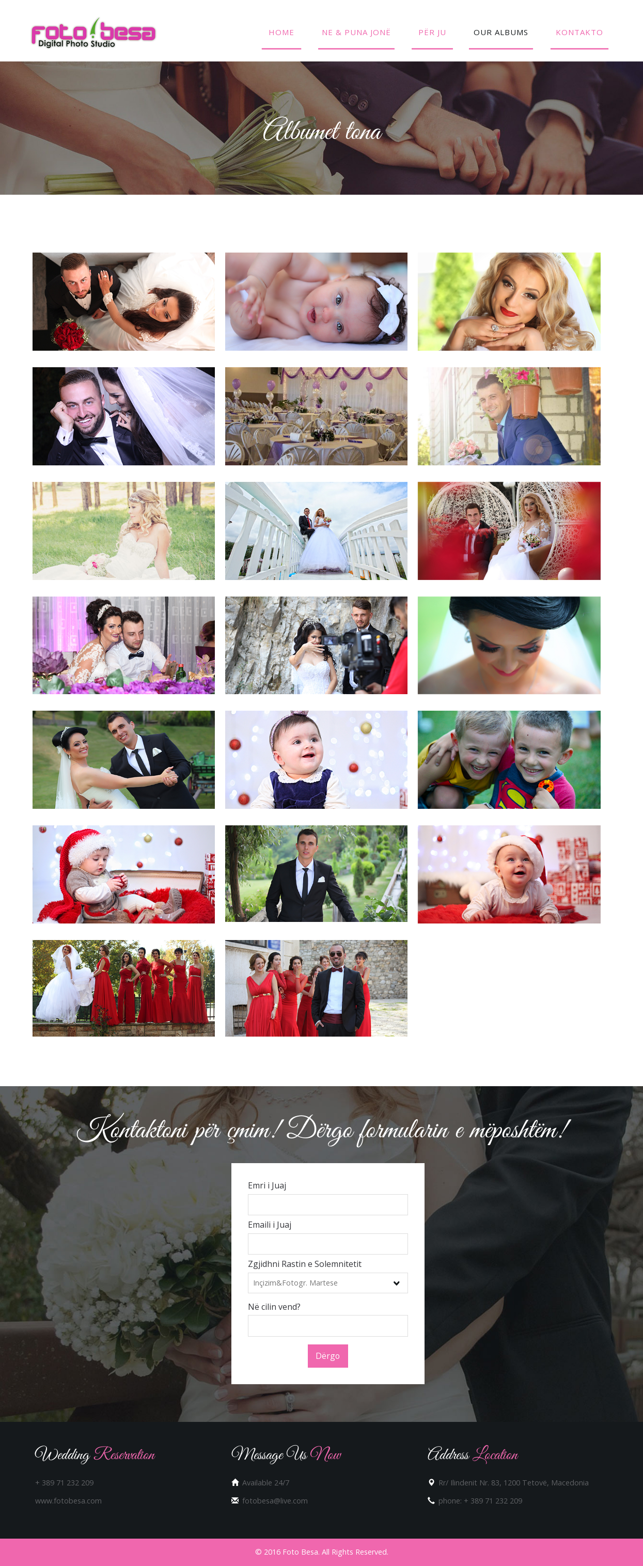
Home (281, 32)
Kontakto (579, 32)
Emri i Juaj (267, 1185)
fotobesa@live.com (275, 1501)
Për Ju (432, 32)
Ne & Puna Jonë (356, 32)
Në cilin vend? (274, 1306)
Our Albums (501, 32)
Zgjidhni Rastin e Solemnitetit (305, 1264)
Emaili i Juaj (269, 1224)
